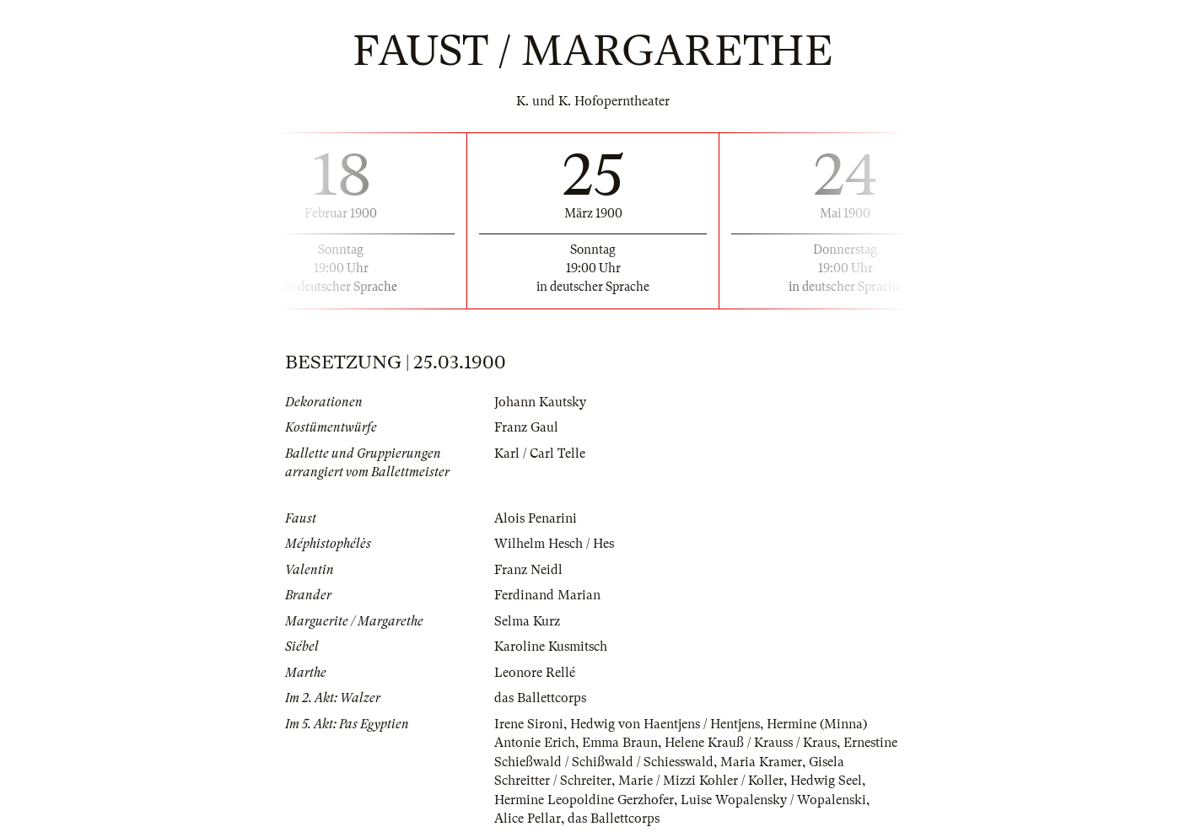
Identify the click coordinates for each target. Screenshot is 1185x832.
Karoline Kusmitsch (550, 646)
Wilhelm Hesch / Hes (554, 543)
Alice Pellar (527, 818)
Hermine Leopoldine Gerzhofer (584, 800)
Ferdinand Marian (547, 595)
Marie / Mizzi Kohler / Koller (701, 780)
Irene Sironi (528, 724)
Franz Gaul (526, 427)
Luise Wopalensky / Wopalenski (773, 800)
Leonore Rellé (534, 672)
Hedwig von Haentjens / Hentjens (665, 724)
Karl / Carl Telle (539, 453)
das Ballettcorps (540, 698)
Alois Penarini (535, 518)
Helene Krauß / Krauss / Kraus (751, 742)
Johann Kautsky (540, 402)
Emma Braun (620, 742)
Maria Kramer (761, 762)
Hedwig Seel (826, 780)
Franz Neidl (528, 569)
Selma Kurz (527, 621)
